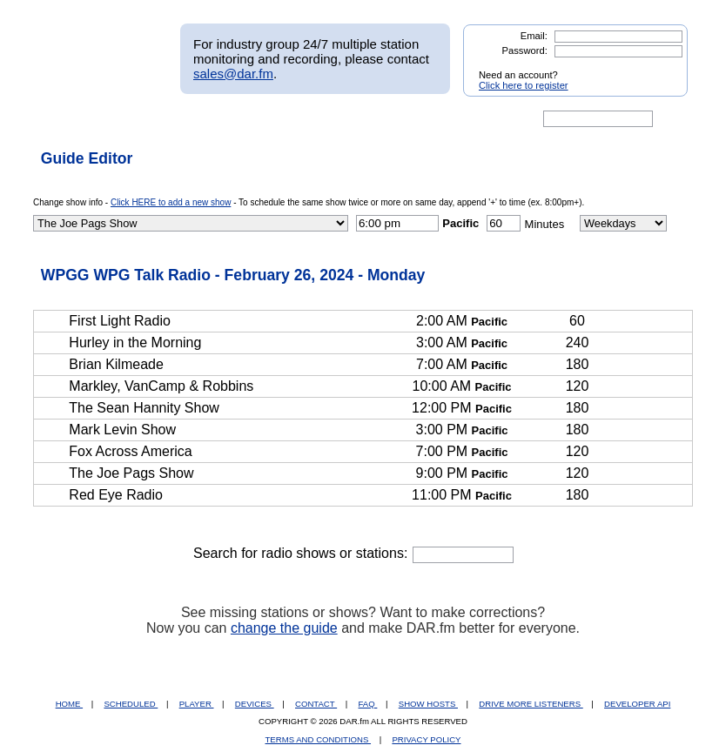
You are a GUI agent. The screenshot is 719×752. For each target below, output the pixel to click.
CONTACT (316, 703)
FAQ (368, 703)
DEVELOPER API (637, 703)
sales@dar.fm (233, 73)
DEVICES (254, 703)
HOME (69, 703)
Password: (525, 50)
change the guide (284, 628)
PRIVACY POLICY (426, 739)
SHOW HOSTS (428, 703)
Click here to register (523, 85)
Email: (534, 35)
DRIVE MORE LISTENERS (530, 703)
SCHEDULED (131, 703)
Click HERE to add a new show (171, 202)
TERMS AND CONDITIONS (318, 739)
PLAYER (196, 703)
